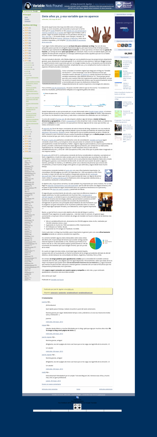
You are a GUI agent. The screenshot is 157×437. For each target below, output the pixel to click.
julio (27, 71)
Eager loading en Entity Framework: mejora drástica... (33, 83)
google (26, 213)
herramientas (28, 215)
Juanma (44, 302)
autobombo (28, 179)
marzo (28, 129)
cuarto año (52, 140)
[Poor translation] (79, 407)
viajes (26, 270)
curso (26, 200)
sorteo (26, 252)
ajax (26, 164)
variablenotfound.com (31, 267)
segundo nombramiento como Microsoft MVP (63, 185)
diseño (26, 204)
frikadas (27, 211)
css (25, 197)
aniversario (28, 166)
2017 (27, 50)
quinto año (47, 155)
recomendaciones (29, 243)
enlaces (27, 205)
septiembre (29, 69)
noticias (27, 234)
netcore (27, 233)
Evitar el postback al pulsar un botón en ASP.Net (124, 93)
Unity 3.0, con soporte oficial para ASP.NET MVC (32, 99)
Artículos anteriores (105, 389)
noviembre (29, 65)
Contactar (110, 4)
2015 (27, 55)
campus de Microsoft (60, 178)
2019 (27, 45)
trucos (26, 261)
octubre (28, 67)
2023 (27, 35)
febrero (28, 132)
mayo (27, 75)
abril (27, 127)
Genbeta (61, 132)
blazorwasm (28, 184)
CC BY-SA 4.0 (101, 395)
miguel (44, 325)
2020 (27, 43)
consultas (27, 195)
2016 (27, 53)
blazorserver (28, 182)
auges (26, 177)
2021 (27, 40)
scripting (27, 245)
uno (84, 35)
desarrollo (27, 202)
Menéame (45, 132)
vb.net (26, 269)
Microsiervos (53, 132)
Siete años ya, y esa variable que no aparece (32, 109)
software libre (28, 251)
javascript (27, 222)
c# (25, 189)
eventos (27, 209)
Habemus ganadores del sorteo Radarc (32, 120)
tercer (45, 140)
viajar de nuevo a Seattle (60, 189)
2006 (27, 151)
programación (28, 241)
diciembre (29, 63)
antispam (27, 168)
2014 (27, 58)
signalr (26, 249)
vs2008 (26, 274)
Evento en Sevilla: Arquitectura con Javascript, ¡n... (31, 115)
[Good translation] (75, 407)
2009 (27, 144)
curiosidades (28, 198)
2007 (27, 149)
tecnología (27, 259)
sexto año (69, 170)
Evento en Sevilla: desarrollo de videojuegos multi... (32, 89)
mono (26, 227)
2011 (27, 139)
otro (43, 36)
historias (27, 216)
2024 (27, 33)
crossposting (70, 121)
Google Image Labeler (96, 111)
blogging (27, 186)
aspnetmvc (28, 175)
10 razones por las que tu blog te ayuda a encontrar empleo (127, 64)
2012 (27, 136)
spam (26, 254)
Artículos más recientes (50, 389)
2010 (27, 141)
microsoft (27, 225)
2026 (27, 28)
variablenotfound (29, 265)
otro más (48, 36)
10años (27, 162)
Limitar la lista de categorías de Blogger (128, 103)
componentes (28, 193)
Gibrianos (66, 38)
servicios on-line (29, 247)
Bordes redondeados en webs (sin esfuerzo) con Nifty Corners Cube (128, 75)
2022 (27, 38)
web (26, 276)
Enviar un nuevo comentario (51, 384)
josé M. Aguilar (47, 337)
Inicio (97, 4)
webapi (27, 277)
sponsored (27, 256)
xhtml (26, 279)
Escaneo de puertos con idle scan (128, 113)
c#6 (26, 191)
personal (27, 240)
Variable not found (96, 140)
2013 (27, 61)
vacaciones (28, 263)
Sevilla (52, 31)
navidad (27, 231)
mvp (26, 229)
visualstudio (28, 272)
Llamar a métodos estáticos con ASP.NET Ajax (127, 86)
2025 (27, 30)
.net (26, 161)
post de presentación (58, 88)
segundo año (47, 129)
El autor (102, 4)
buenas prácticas (29, 187)
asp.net (27, 169)
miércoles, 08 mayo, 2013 (54, 322)
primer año (60, 119)
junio (27, 73)
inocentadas (28, 220)
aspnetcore (28, 171)
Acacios (59, 38)
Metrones (74, 38)
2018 (27, 48)
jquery (26, 223)
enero (28, 134)
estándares (28, 207)
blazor (26, 180)
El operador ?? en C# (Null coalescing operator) (122, 121)
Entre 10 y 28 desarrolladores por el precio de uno (128, 127)
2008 (27, 146)
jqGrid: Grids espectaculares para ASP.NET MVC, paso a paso (127, 137)
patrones (27, 238)
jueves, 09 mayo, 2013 (53, 381)
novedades (28, 236)
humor (26, 218)
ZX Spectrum (85, 74)
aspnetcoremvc (29, 173)
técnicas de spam (29, 258)
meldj (44, 372)
